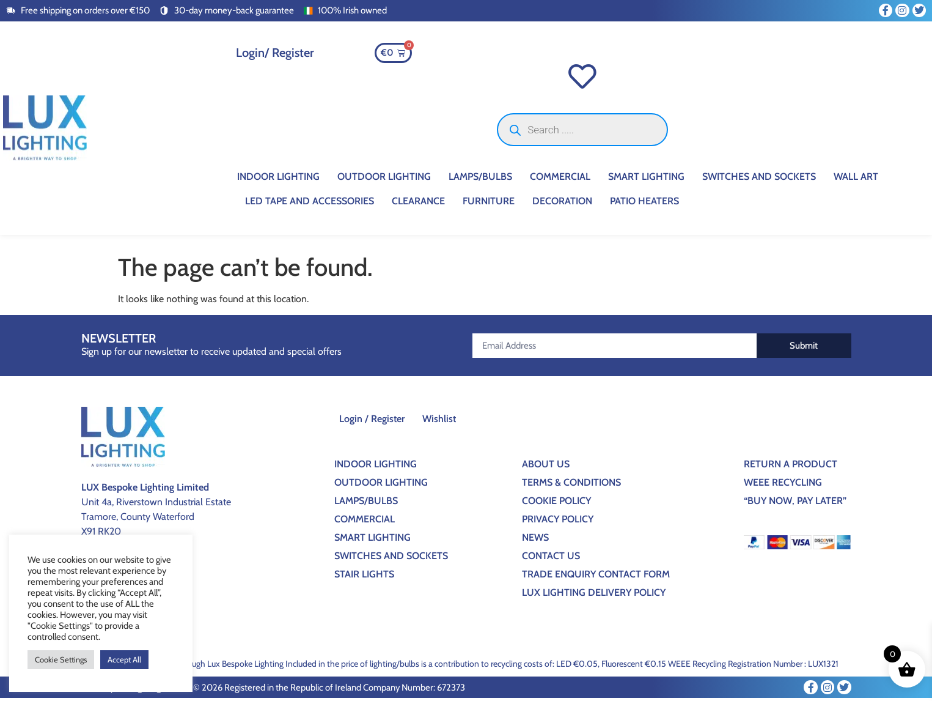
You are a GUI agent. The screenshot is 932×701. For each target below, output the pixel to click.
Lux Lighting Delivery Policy (594, 595)
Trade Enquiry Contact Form (596, 577)
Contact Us (551, 559)
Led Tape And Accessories (309, 204)
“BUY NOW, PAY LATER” (795, 504)
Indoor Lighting (278, 179)
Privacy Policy (557, 522)
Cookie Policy (556, 504)
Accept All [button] (124, 659)
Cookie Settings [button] (61, 659)
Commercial (560, 179)
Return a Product (790, 467)
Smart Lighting (646, 179)
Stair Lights (364, 577)
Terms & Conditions (571, 485)
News (535, 540)
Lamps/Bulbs (480, 179)
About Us (546, 467)
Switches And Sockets (759, 179)
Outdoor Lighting (384, 179)
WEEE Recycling (783, 485)
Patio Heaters (644, 204)
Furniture (489, 204)
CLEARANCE (418, 204)
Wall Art (856, 179)
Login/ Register (275, 52)
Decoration (562, 204)
